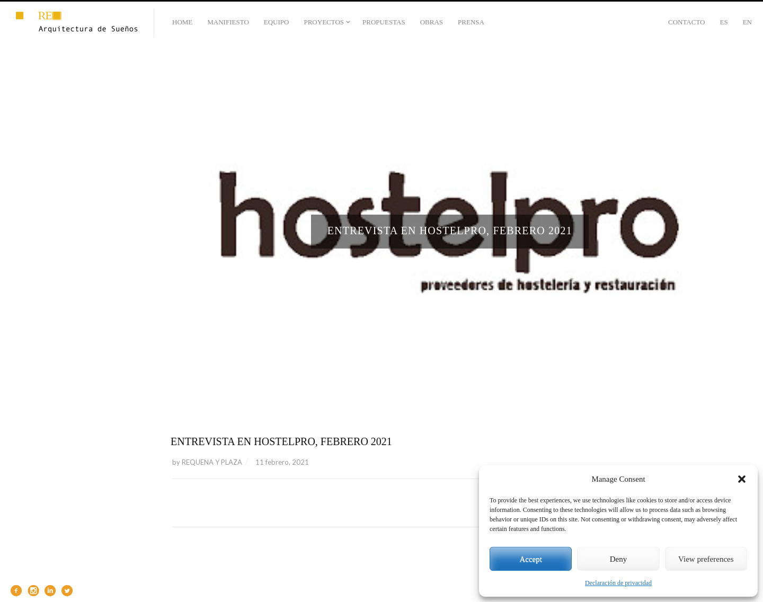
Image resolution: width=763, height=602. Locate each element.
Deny (618, 559)
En (747, 22)
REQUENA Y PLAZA (212, 462)
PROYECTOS (324, 22)
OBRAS (431, 22)
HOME (182, 22)
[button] (742, 479)
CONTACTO (686, 22)
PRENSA (471, 22)
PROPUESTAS (383, 22)
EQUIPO (276, 22)
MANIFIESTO (228, 22)
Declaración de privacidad (618, 583)
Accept (530, 559)
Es (723, 22)
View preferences (705, 559)
